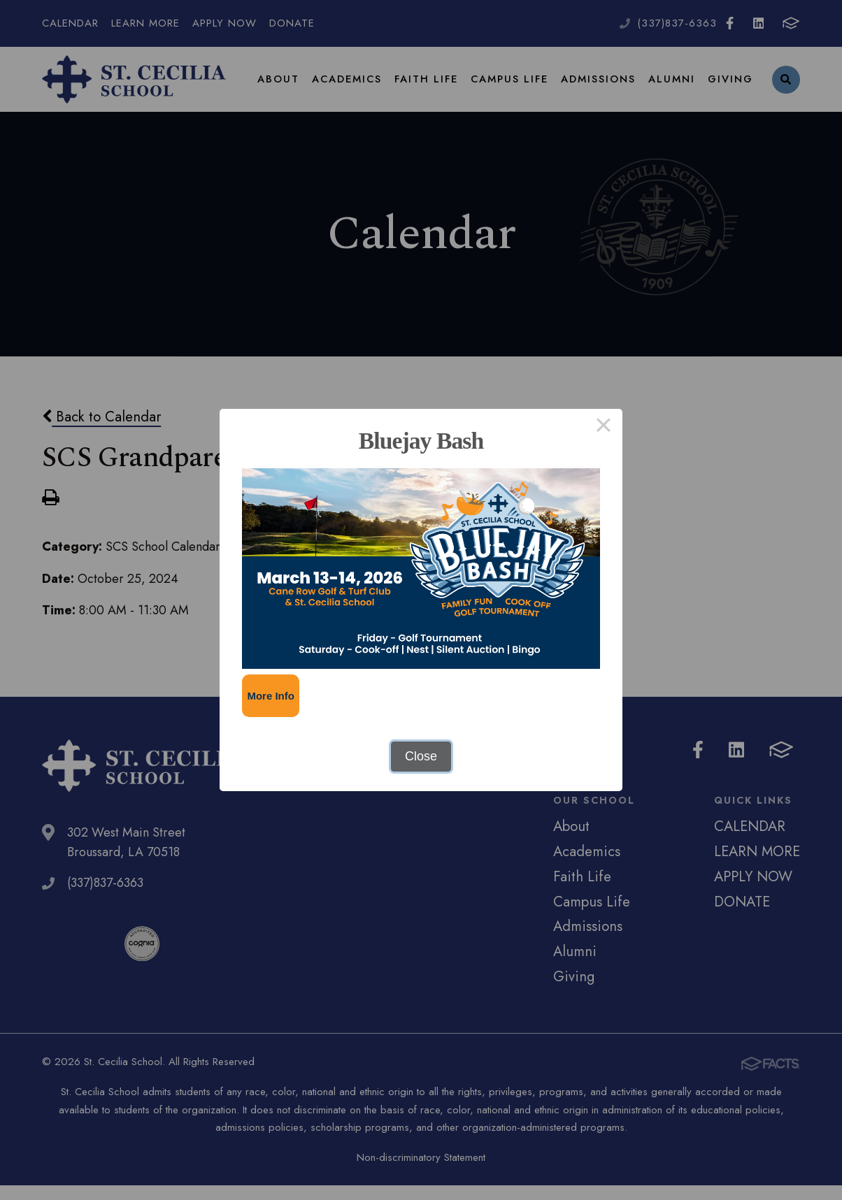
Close (421, 756)
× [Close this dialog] (603, 428)
